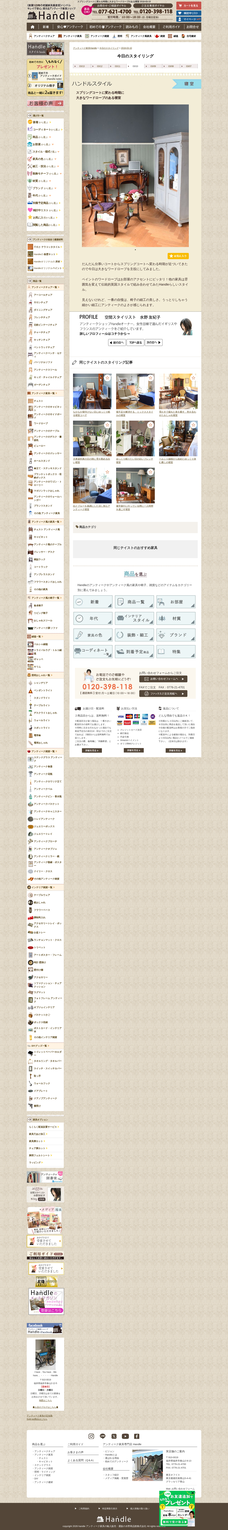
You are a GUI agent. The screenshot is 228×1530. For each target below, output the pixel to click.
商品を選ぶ (38, 1444)
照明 (120, 36)
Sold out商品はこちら (37, 1419)
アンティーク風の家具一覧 (45, 522)
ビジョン (109, 1451)
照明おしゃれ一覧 (41, 675)
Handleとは (111, 1454)
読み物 (132, 27)
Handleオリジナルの (47, 261)
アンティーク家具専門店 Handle (122, 1444)
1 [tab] (135, 249)
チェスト (43, 1458)
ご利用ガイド (171, 27)
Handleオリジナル (48, 268)
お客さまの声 (76, 1452)
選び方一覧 (38, 115)
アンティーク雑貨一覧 (43, 751)
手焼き (47, 247)
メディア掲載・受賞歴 (116, 1478)
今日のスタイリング (109, 48)
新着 (46, 27)
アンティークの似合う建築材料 (48, 239)
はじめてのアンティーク (105, 27)
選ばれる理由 (112, 1458)
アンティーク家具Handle (85, 48)
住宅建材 (191, 36)
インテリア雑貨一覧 (42, 887)
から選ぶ (38, 122)
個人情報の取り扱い (139, 1508)
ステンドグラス (42, 1465)
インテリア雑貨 (42, 1475)
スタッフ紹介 (112, 1474)
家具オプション (40, 1119)
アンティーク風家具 (141, 36)
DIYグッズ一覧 (39, 1046)
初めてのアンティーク (116, 1461)
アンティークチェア (44, 36)
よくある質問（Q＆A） (81, 1460)
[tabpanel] (135, 175)
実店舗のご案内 (175, 1451)
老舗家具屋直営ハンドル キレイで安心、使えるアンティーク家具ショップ (53, 12)
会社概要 (149, 27)
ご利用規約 (84, 1508)
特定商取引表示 (109, 1508)
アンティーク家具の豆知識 (39, 1416)
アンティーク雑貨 (99, 36)
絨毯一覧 (36, 636)
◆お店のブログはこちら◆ (45, 1407)
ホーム (33, 27)
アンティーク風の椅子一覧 (45, 598)
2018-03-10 (126, 48)
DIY (36, 1478)
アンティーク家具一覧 (43, 393)
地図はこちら (45, 1400)
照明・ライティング (44, 1471)
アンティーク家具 (72, 36)
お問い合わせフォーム (183, 1488)
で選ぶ (42, 151)
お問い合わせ (192, 27)
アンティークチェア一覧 (44, 287)
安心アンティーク (70, 27)
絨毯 (175, 36)
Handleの (44, 254)
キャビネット (46, 1461)
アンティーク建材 (43, 1482)
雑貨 (162, 36)
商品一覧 (37, 281)
